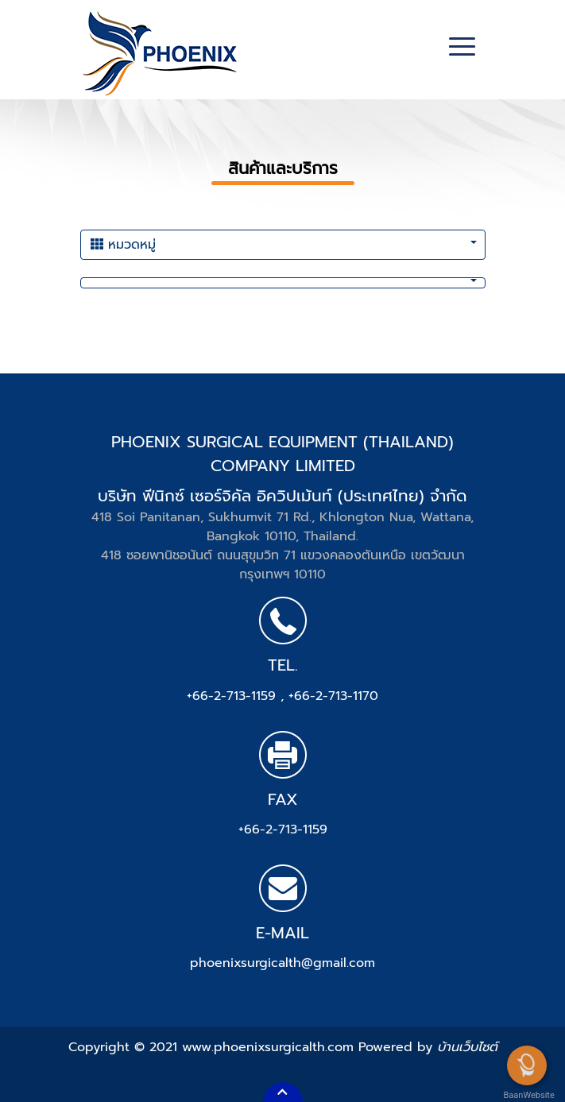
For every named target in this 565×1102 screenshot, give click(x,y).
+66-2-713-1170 (333, 696)
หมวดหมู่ (123, 244)
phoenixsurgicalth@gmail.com (282, 962)
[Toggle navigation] (462, 48)
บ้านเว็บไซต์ (467, 1047)
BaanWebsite (527, 1095)
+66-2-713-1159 (234, 696)
